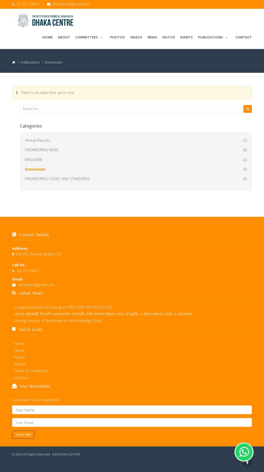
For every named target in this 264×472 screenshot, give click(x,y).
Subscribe (23, 435)
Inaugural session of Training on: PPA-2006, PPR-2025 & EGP (63, 307)
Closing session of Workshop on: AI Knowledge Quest (58, 320)
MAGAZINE (34, 159)
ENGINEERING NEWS (42, 149)
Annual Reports (37, 140)
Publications (214, 36)
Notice (168, 37)
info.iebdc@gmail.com (71, 4)
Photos (117, 37)
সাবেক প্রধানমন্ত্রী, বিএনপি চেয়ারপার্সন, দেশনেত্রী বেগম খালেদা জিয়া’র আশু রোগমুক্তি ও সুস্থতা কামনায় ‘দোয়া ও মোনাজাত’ (103, 313)
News (152, 37)
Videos (136, 37)
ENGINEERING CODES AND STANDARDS (57, 178)
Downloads (35, 169)
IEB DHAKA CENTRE (66, 454)
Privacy (20, 364)
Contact (243, 37)
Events (186, 37)
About (64, 37)
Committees (90, 36)
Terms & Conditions (30, 370)
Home (47, 37)
